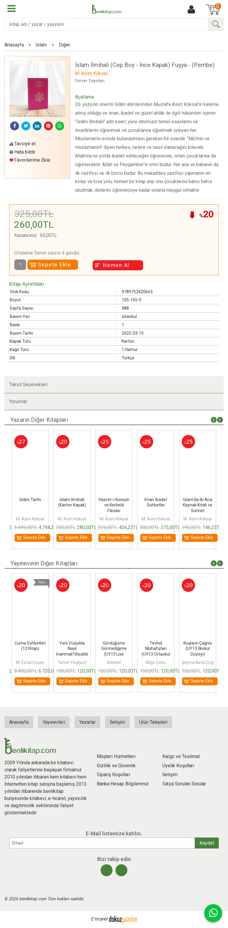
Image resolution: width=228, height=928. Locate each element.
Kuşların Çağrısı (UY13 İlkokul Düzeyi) (197, 648)
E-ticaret (99, 919)
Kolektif (114, 662)
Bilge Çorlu (156, 662)
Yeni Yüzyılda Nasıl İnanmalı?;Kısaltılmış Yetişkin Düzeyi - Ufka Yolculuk (75, 654)
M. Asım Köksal (30, 519)
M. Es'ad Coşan (30, 662)
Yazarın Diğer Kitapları (39, 419)
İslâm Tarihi (30, 499)
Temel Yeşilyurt (72, 662)
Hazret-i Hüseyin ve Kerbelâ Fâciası (114, 505)
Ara (215, 24)
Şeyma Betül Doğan (200, 662)
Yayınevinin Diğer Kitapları (43, 563)
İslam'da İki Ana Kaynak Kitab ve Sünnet (197, 505)
